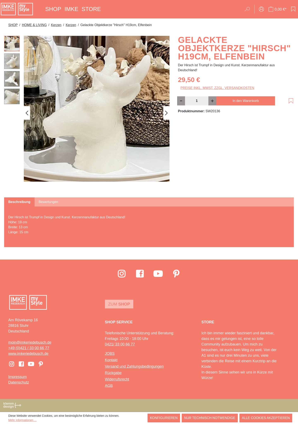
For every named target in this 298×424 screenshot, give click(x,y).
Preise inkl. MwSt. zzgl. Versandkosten (217, 88)
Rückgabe (113, 373)
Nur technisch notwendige (209, 418)
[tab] (19, 202)
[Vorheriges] (27, 113)
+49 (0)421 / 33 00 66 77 (28, 348)
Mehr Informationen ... (22, 420)
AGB (109, 386)
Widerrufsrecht (117, 379)
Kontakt (111, 360)
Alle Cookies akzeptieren (266, 418)
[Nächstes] (166, 113)
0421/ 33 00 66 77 (120, 344)
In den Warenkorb (246, 101)
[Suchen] (248, 9)
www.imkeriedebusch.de (28, 354)
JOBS (110, 354)
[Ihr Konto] (261, 9)
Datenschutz (18, 382)
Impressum (17, 377)
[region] (87, 113)
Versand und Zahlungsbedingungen (134, 366)
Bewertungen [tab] (48, 202)
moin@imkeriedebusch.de (29, 342)
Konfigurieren (164, 418)
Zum (119, 304)
